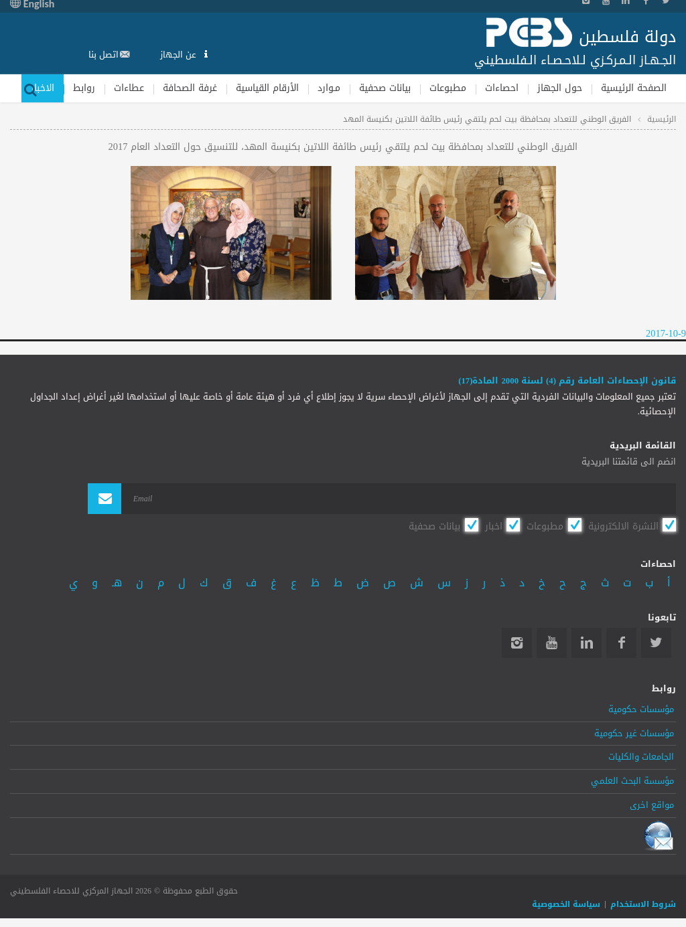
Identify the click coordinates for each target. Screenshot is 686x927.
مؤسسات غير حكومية (634, 734)
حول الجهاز (559, 88)
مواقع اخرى (652, 805)
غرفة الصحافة (190, 88)
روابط (84, 88)
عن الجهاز (179, 54)
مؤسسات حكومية (641, 709)
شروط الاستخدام (643, 904)
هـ (117, 582)
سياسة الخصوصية (566, 904)
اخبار (493, 526)
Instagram (517, 643)
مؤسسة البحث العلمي (632, 781)
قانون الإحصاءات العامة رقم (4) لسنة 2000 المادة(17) (567, 381)
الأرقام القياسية (267, 88)
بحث (30, 88)
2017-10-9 (666, 334)
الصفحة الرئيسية (634, 88)
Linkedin (586, 643)
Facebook (621, 643)
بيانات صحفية (385, 88)
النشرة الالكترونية (623, 526)
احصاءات (502, 88)
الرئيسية (661, 119)
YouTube (552, 643)
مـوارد (329, 88)
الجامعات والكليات (641, 757)
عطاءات (129, 88)
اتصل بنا (103, 54)
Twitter (656, 643)
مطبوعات (447, 88)
